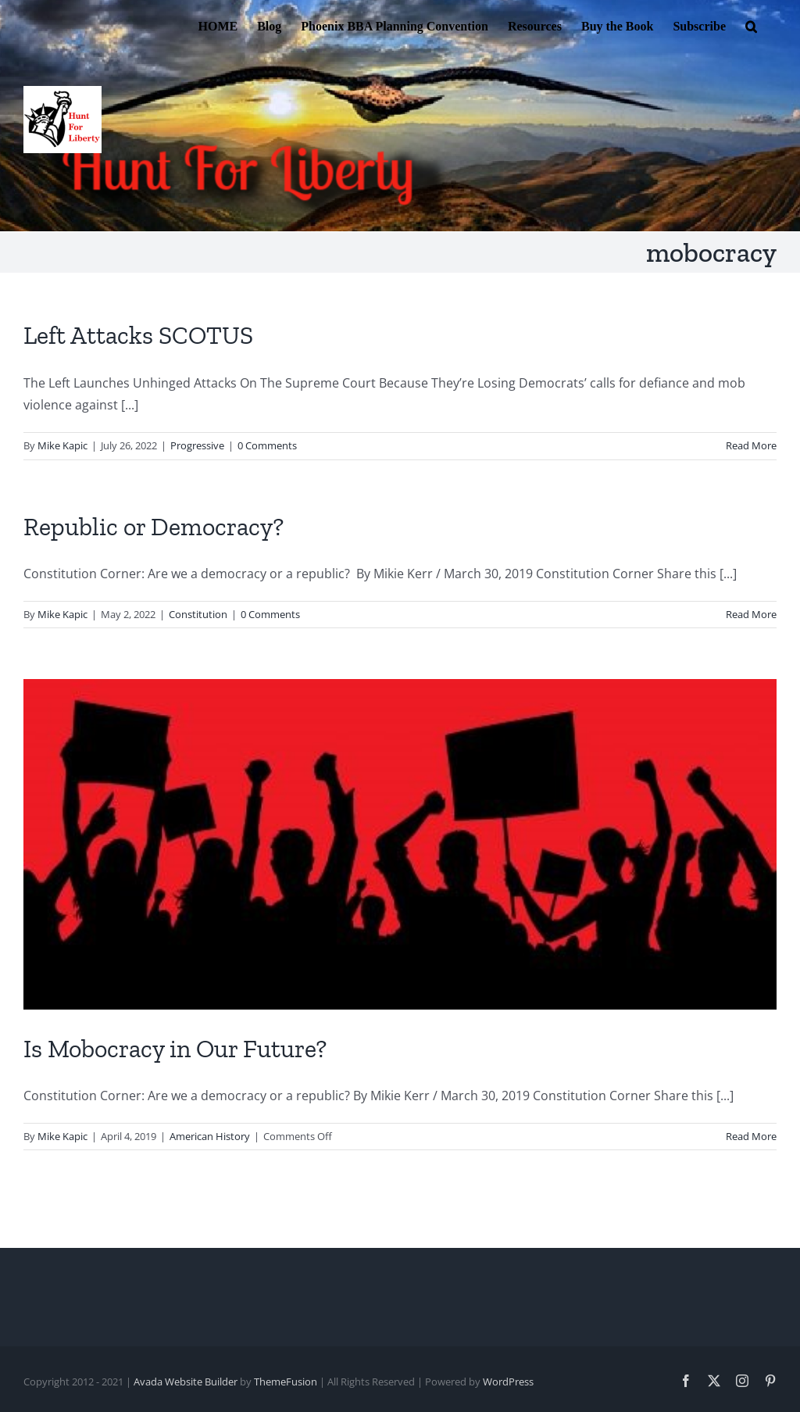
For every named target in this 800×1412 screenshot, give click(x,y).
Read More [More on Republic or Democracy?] (751, 614)
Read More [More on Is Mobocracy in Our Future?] (751, 1136)
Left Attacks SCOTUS (138, 335)
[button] (751, 25)
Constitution (198, 614)
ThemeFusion (285, 1381)
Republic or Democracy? (153, 527)
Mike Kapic (63, 445)
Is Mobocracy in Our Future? (175, 1048)
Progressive (197, 445)
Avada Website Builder (186, 1381)
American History (210, 1136)
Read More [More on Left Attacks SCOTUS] (751, 445)
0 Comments (267, 445)
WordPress (508, 1381)
